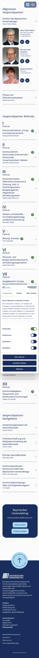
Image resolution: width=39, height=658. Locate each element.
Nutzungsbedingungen (10, 643)
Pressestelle (7, 627)
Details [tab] (19, 293)
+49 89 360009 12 (25, 73)
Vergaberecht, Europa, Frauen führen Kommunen (14, 282)
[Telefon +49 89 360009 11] (27, 42)
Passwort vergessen (10, 625)
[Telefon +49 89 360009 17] (27, 61)
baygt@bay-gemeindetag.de (13, 612)
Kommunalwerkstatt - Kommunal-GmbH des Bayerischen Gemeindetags (15, 469)
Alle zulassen (19, 357)
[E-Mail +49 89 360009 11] (22, 42)
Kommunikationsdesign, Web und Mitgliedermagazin (16, 484)
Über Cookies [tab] (31, 293)
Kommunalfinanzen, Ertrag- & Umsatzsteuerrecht (15, 132)
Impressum (6, 637)
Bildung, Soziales (10, 238)
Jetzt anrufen (20, 525)
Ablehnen (19, 369)
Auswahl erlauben (19, 363)
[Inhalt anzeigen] (36, 133)
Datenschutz (7, 640)
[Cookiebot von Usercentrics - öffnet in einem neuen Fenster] (28, 287)
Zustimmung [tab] (7, 293)
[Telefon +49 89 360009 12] (27, 80)
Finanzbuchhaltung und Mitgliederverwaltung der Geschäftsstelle (14, 441)
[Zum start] (19, 560)
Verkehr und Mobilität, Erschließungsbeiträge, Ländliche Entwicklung (13, 217)
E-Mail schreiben (20, 531)
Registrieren (7, 623)
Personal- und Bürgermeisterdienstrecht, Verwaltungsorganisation (15, 260)
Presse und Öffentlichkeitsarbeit (12, 96)
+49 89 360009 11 (25, 36)
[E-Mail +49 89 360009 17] (22, 61)
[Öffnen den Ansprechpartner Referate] (32, 130)
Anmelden (6, 620)
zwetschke (23, 652)
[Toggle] (36, 21)
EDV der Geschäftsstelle (14, 455)
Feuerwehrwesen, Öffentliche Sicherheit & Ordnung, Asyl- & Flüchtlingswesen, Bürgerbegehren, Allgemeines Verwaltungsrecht (14, 187)
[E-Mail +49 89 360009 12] (22, 80)
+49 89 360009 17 (25, 56)
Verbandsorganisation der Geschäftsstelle (15, 426)
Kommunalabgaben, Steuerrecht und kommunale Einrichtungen (15, 394)
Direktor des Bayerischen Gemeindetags (14, 20)
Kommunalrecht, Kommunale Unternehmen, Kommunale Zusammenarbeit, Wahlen (15, 156)
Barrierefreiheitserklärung (11, 634)
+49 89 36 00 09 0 (9, 610)
